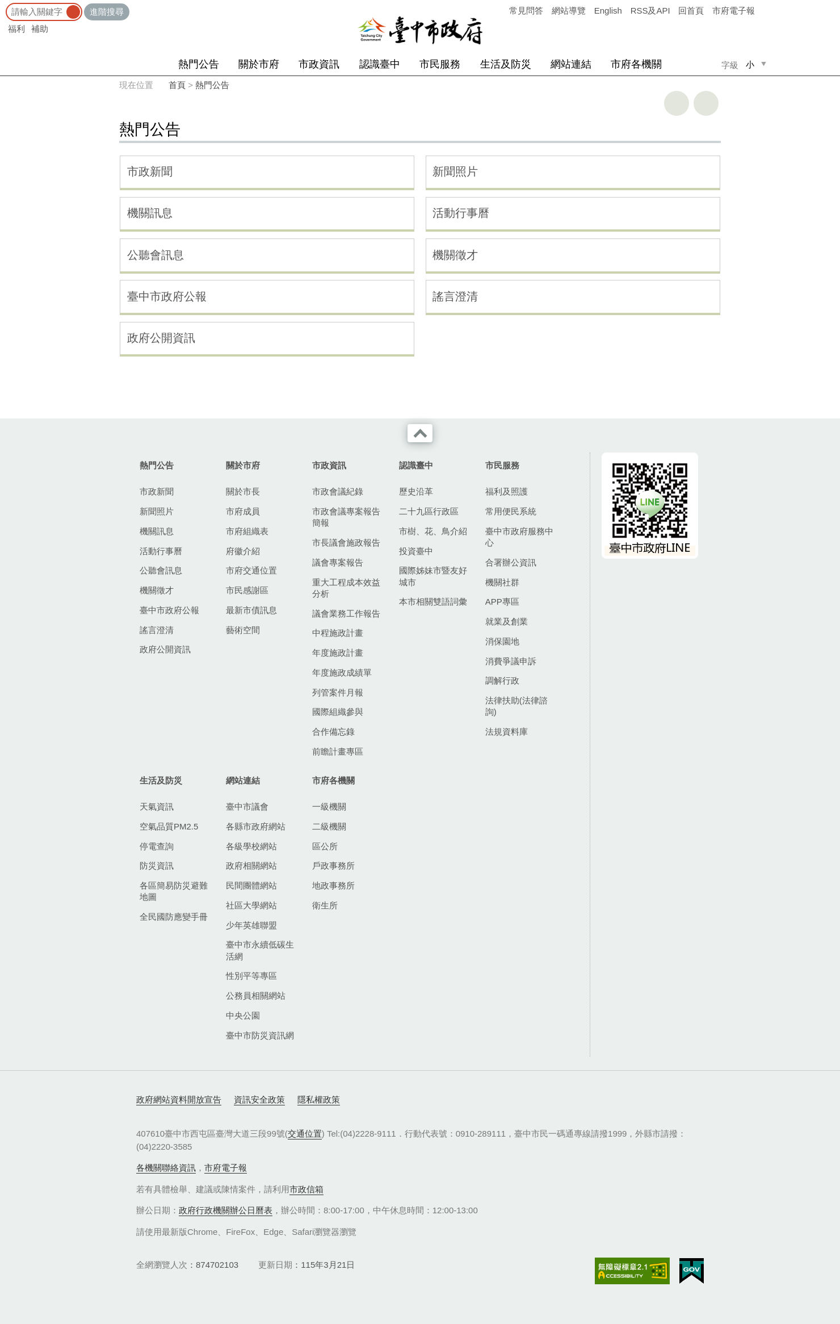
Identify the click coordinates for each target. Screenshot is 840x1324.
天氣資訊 (157, 806)
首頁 (177, 85)
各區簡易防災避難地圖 (174, 891)
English (608, 10)
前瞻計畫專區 (337, 751)
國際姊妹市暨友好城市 (433, 575)
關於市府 (258, 64)
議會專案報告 (337, 562)
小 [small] (750, 64)
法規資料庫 (506, 731)
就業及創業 (506, 621)
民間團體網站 (251, 885)
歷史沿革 (416, 491)
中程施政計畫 (337, 633)
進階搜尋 (107, 11)
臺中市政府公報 (167, 296)
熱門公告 (198, 64)
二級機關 (329, 826)
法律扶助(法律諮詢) (516, 706)
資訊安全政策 (259, 1099)
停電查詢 (157, 846)
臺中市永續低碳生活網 (260, 950)
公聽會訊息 (155, 255)
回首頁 (691, 10)
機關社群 (502, 582)
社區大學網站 (251, 905)
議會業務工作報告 (346, 613)
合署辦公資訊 (510, 562)
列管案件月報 (337, 692)
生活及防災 (505, 64)
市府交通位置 (251, 570)
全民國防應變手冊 (174, 916)
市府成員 (243, 511)
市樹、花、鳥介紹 (433, 531)
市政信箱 (306, 1189)
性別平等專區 (251, 976)
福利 (16, 28)
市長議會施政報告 (346, 542)
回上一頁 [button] (706, 103)
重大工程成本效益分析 (346, 587)
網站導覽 (569, 10)
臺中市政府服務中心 (519, 536)
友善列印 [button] (676, 103)
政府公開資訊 (161, 338)
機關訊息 (150, 213)
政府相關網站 (251, 865)
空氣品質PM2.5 (169, 826)
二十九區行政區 (429, 511)
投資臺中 (416, 551)
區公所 (325, 846)
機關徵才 (455, 255)
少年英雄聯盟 (251, 925)
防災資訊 (157, 865)
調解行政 (502, 680)
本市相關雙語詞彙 (433, 601)
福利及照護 (506, 491)
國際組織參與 (337, 712)
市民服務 (439, 64)
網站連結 (571, 64)
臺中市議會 (247, 806)
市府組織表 (247, 531)
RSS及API (650, 10)
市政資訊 (319, 64)
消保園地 (502, 641)
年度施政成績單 (342, 672)
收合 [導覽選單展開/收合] (420, 433)
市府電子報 (733, 10)
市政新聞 (150, 171)
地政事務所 (333, 885)
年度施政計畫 (337, 652)
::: (3, 5)
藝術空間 (243, 630)
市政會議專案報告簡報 (346, 516)
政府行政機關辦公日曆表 (225, 1210)
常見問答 (526, 10)
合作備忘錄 (333, 731)
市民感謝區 (247, 590)
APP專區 (502, 601)
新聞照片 (455, 171)
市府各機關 (636, 64)
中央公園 (243, 1015)
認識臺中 (379, 64)
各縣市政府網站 (255, 826)
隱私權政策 (318, 1099)
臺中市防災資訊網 (260, 1035)
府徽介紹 (243, 551)
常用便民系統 (510, 511)
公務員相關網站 (255, 995)
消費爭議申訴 (510, 661)
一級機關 (329, 806)
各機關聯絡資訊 (166, 1167)
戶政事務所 (333, 865)
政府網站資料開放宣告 (178, 1099)
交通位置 (305, 1133)
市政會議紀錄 (337, 491)
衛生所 (325, 905)
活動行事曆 (460, 213)
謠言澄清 (455, 296)
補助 (39, 28)
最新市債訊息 (251, 610)
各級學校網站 (251, 846)
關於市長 (243, 491)
